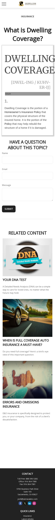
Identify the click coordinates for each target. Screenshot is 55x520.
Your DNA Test (15, 280)
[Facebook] (20, 503)
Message (6, 185)
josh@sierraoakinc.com (27, 499)
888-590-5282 (32, 478)
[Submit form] (9, 209)
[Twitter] (25, 503)
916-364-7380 (31, 481)
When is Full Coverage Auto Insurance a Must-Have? (26, 342)
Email (4, 169)
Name (5, 153)
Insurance (27, 516)
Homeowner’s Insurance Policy (22, 112)
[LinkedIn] (29, 503)
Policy (7, 123)
